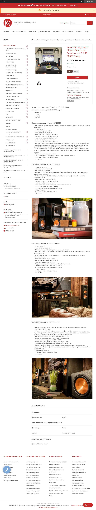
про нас (73, 5)
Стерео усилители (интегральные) (11, 66)
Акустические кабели (79, 462)
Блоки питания (10, 143)
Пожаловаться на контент (78, 505)
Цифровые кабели (78, 470)
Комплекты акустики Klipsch (46, 40)
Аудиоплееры (10, 146)
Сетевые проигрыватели (14, 73)
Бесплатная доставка (73, 88)
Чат (88, 505)
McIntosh (8, 123)
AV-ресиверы (10, 62)
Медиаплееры (10, 76)
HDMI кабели (76, 467)
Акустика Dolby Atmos (33, 488)
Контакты (79, 32)
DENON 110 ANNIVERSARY (13, 120)
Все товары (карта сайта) (80, 491)
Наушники (9, 90)
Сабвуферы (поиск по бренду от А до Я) (14, 171)
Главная (6, 32)
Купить (77, 78)
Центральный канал (32, 475)
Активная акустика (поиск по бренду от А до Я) (13, 150)
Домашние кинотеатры (11, 462)
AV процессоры (10, 99)
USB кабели (76, 475)
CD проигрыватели (12, 79)
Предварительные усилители (15, 102)
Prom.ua (57, 504)
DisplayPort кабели (78, 486)
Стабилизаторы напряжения (15, 137)
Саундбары (9, 56)
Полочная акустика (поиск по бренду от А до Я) (13, 166)
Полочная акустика (32, 472)
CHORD (8, 126)
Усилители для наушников (14, 93)
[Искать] (90, 23)
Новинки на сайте (78, 493)
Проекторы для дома (12, 108)
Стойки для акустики (32, 493)
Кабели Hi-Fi (9, 117)
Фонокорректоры (11, 87)
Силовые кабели (77, 480)
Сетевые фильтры (78, 483)
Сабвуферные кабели (79, 472)
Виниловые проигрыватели (14, 84)
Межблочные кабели (78, 464)
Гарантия (56, 32)
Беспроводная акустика (34, 464)
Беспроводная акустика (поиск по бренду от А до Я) (14, 155)
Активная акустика (32, 462)
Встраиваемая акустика (34, 480)
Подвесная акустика (32, 478)
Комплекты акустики (32, 491)
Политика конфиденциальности (48, 507)
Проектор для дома (10, 475)
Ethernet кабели (77, 478)
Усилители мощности (12, 105)
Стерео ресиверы (11, 70)
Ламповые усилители (12, 96)
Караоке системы (11, 129)
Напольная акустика (32, 470)
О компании (32, 32)
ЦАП (7, 114)
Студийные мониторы (33, 467)
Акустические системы (13, 59)
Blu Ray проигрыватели (13, 81)
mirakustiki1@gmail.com (12, 225)
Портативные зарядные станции (13, 133)
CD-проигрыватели (55, 477)
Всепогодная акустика (33, 483)
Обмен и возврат (67, 32)
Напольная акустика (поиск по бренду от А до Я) (13, 161)
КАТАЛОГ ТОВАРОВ (17, 32)
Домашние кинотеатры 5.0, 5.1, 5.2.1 (15, 49)
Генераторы (10, 140)
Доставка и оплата (44, 32)
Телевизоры (10, 111)
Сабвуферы (30, 486)
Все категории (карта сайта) (81, 488)
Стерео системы (11, 53)
